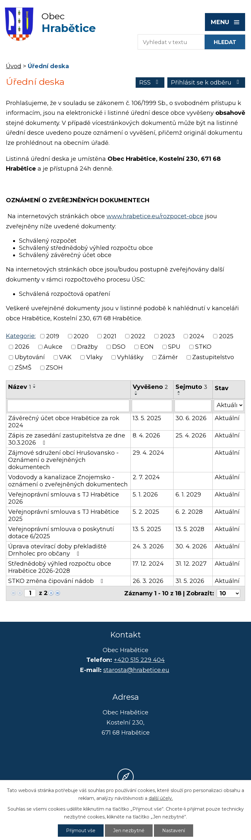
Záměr (168, 357)
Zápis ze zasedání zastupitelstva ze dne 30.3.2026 (66, 439)
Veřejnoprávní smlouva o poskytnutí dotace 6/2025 (61, 533)
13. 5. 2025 (147, 418)
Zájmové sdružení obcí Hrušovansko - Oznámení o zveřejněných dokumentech (63, 460)
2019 (52, 336)
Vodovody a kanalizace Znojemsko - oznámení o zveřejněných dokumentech (68, 481)
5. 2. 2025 (146, 511)
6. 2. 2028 (189, 511)
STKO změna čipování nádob (57, 581)
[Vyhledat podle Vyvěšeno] (152, 406)
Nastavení (173, 830)
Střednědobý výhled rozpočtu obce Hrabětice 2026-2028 (59, 567)
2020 (81, 336)
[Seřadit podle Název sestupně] (34, 387)
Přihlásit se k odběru (206, 82)
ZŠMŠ (23, 368)
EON (147, 346)
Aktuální (227, 418)
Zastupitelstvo (213, 357)
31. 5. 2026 (190, 581)
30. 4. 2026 (191, 546)
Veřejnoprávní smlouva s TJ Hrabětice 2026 (63, 498)
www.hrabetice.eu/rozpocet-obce (155, 216)
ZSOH (54, 368)
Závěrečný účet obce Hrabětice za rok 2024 (63, 422)
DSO (119, 346)
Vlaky (94, 357)
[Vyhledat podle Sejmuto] (193, 406)
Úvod (13, 66)
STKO (203, 346)
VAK (65, 357)
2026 (22, 346)
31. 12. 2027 (191, 563)
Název (19, 386)
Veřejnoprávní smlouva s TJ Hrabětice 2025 (63, 515)
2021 (109, 336)
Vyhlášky (130, 357)
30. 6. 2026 (191, 418)
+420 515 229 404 (139, 660)
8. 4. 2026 (146, 435)
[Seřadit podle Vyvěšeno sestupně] (136, 394)
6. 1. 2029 (188, 494)
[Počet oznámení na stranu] (228, 593)
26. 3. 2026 (148, 581)
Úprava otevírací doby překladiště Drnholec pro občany (57, 550)
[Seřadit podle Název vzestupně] (34, 384)
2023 (167, 336)
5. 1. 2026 (145, 494)
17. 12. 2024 (148, 563)
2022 (138, 336)
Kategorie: (21, 336)
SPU (174, 346)
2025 (226, 336)
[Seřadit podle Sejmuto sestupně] (179, 394)
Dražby (87, 346)
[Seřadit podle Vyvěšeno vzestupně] (136, 391)
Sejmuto (191, 386)
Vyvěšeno (150, 386)
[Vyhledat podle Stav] (229, 405)
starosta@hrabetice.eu (136, 670)
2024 (196, 336)
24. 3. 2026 (148, 546)
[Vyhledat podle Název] (68, 406)
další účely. (161, 798)
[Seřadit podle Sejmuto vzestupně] (179, 391)
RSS (150, 82)
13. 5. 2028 (190, 529)
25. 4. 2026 (191, 435)
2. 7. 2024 (146, 477)
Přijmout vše (80, 830)
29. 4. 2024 (148, 452)
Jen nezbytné (128, 830)
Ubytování (30, 357)
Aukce (53, 346)
